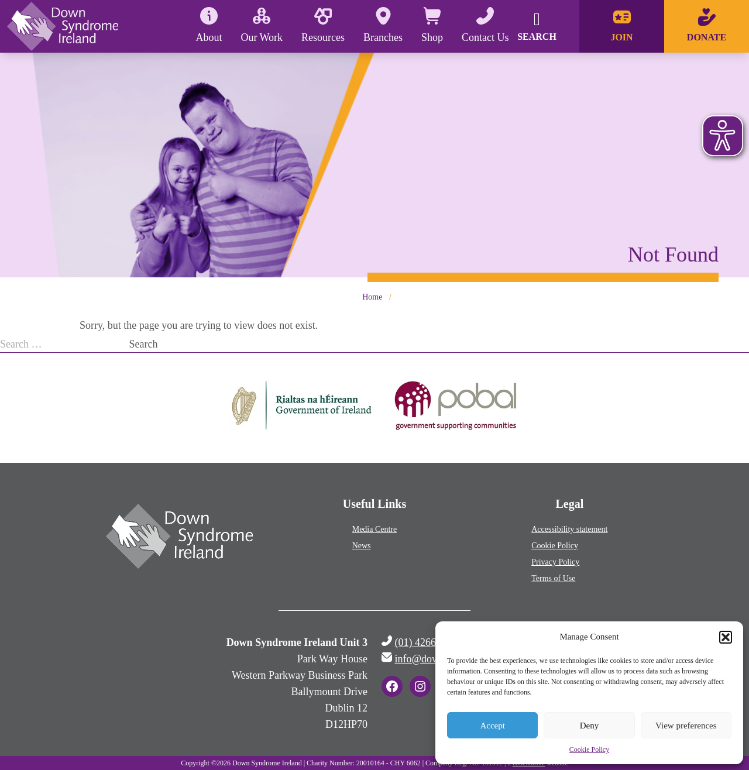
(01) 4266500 (423, 642)
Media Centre (374, 529)
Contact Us (485, 25)
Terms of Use (553, 578)
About (208, 25)
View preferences (685, 725)
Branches (383, 25)
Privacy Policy (555, 562)
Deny (589, 725)
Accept (492, 725)
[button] (725, 637)
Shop (432, 25)
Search (143, 344)
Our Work (261, 25)
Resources (323, 25)
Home (372, 297)
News (361, 545)
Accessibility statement (569, 529)
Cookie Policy (589, 749)
